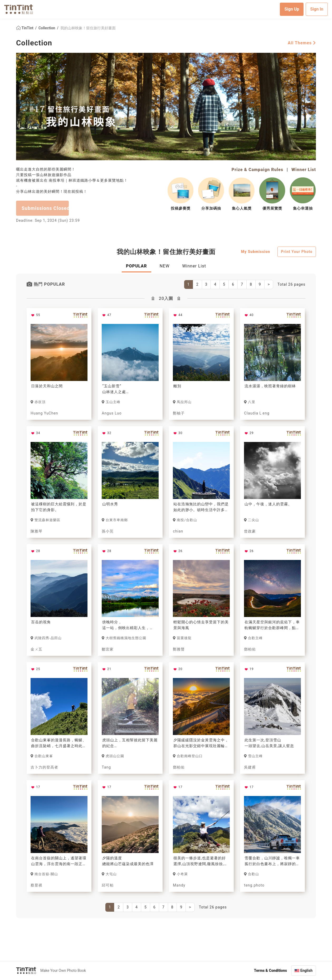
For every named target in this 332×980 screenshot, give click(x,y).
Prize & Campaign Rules (257, 169)
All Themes (302, 42)
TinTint (25, 28)
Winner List (303, 169)
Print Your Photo (297, 251)
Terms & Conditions (270, 970)
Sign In (316, 9)
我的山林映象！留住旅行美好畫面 (88, 28)
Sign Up (291, 9)
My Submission (255, 251)
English (306, 970)
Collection (47, 28)
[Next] (268, 284)
